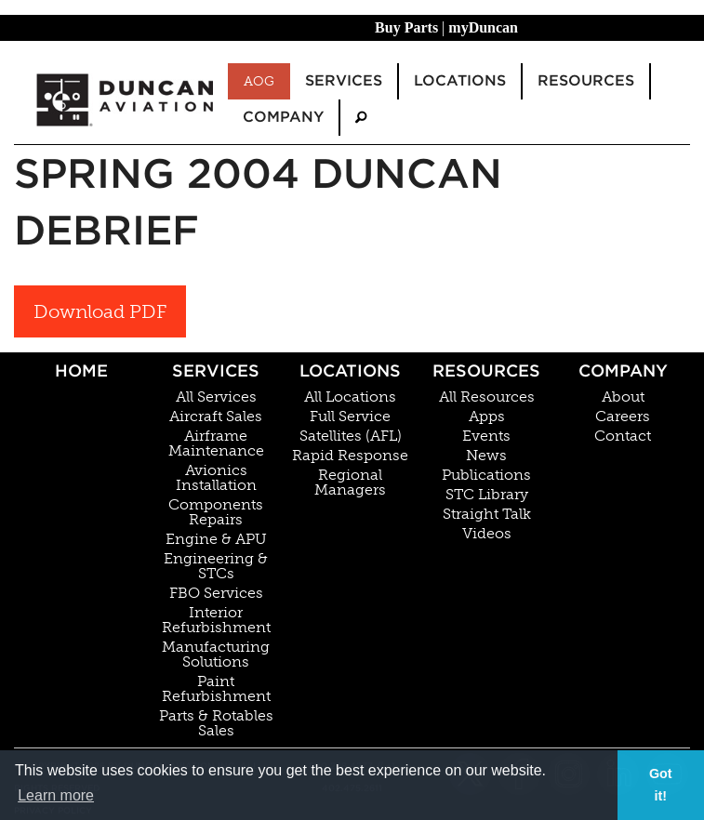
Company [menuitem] (283, 117)
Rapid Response (350, 455)
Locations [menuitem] (460, 80)
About (623, 397)
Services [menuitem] (343, 80)
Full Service (350, 416)
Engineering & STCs (216, 566)
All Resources (487, 397)
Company (623, 370)
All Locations (350, 397)
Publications (486, 475)
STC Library (486, 494)
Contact (622, 436)
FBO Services (216, 593)
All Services (216, 397)
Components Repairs (215, 512)
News (486, 455)
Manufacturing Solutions (216, 654)
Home (81, 370)
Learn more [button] (56, 795)
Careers (622, 416)
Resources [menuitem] (586, 80)
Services (215, 370)
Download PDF (99, 311)
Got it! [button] (660, 784)
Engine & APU (216, 539)
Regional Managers (350, 482)
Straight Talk (487, 514)
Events (486, 436)
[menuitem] (360, 117)
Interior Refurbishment (216, 620)
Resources (486, 370)
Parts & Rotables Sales (216, 723)
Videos (486, 533)
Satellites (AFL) (350, 436)
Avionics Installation (216, 478)
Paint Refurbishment (216, 689)
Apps (487, 416)
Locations (350, 370)
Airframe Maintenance (216, 443)
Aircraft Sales (215, 416)
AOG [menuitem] (259, 81)
